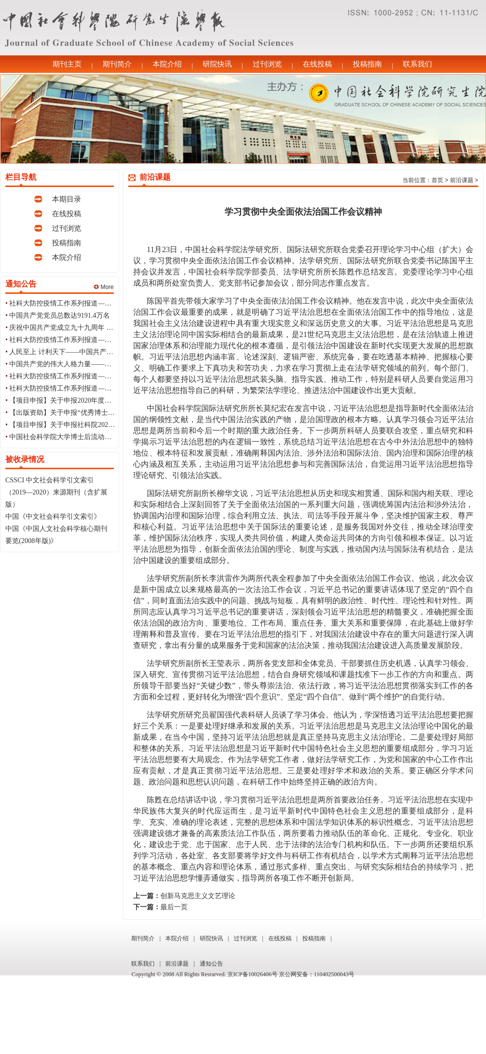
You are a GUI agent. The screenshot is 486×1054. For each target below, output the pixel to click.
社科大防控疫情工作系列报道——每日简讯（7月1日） (91, 303)
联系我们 (417, 64)
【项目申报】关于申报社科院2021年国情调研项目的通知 (94, 424)
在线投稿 (317, 64)
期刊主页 (67, 64)
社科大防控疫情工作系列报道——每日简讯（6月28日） (92, 388)
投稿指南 (367, 64)
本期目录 (66, 199)
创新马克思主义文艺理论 (197, 896)
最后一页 (174, 907)
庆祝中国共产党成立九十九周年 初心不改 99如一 (82, 327)
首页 (437, 180)
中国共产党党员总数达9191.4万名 (59, 315)
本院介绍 (167, 64)
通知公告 (211, 963)
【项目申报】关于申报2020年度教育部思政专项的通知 (91, 400)
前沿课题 (461, 180)
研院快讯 (217, 64)
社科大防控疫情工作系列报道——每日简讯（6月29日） (92, 376)
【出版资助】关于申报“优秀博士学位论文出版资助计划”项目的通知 (110, 412)
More (104, 287)
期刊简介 (117, 64)
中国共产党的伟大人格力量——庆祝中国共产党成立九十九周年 (104, 364)
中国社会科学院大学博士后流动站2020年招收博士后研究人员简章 (108, 437)
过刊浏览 (267, 64)
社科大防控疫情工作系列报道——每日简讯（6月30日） (92, 339)
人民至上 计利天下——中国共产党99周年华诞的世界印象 (95, 352)
